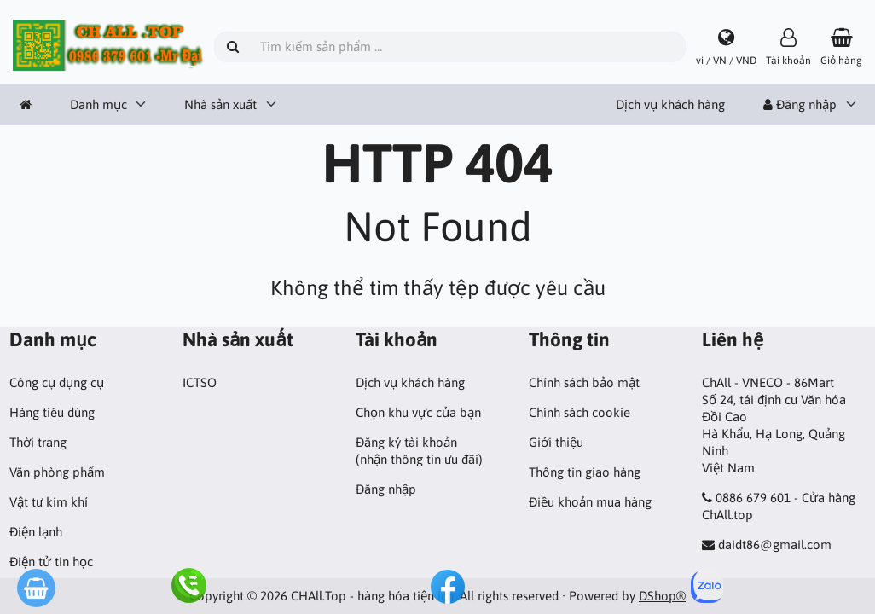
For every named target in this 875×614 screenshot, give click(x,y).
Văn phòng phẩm (57, 472)
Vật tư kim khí (48, 502)
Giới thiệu (556, 442)
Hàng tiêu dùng (52, 412)
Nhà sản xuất (220, 104)
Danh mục (98, 104)
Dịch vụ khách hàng (670, 104)
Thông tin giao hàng (584, 472)
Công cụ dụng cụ (56, 382)
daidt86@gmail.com (775, 544)
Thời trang (38, 442)
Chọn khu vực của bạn (418, 412)
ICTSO (200, 382)
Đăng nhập (800, 104)
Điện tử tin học (51, 561)
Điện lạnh (35, 531)
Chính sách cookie (579, 412)
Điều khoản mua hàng (590, 502)
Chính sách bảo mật (584, 382)
